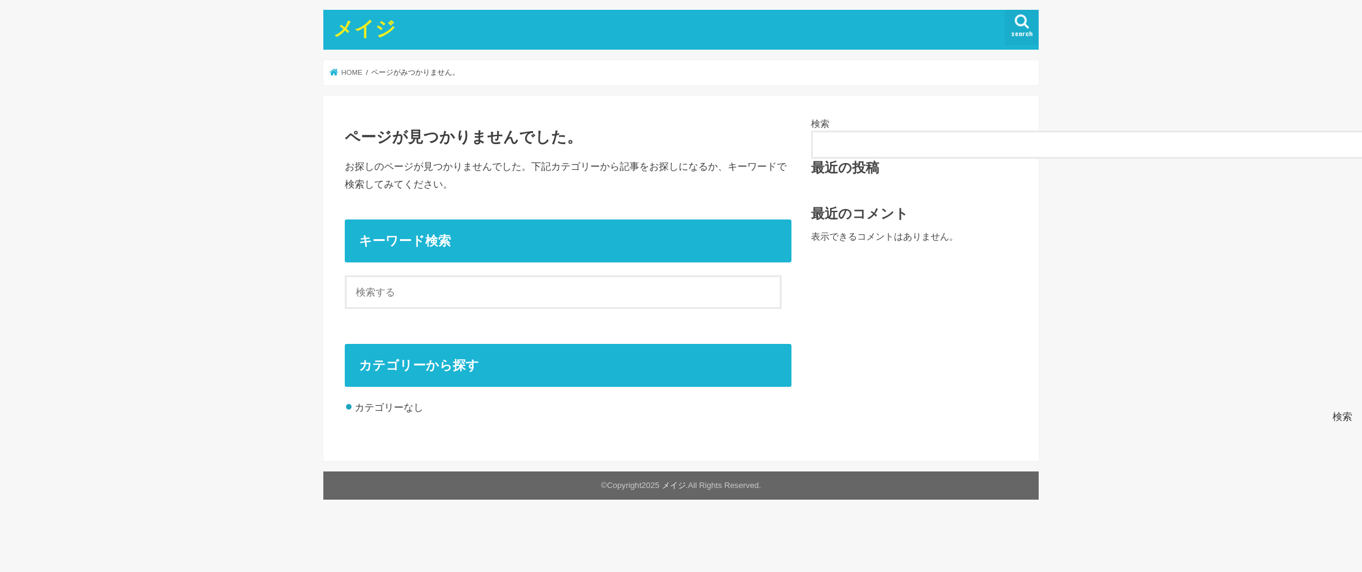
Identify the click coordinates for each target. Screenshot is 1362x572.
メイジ (364, 28)
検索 (820, 124)
